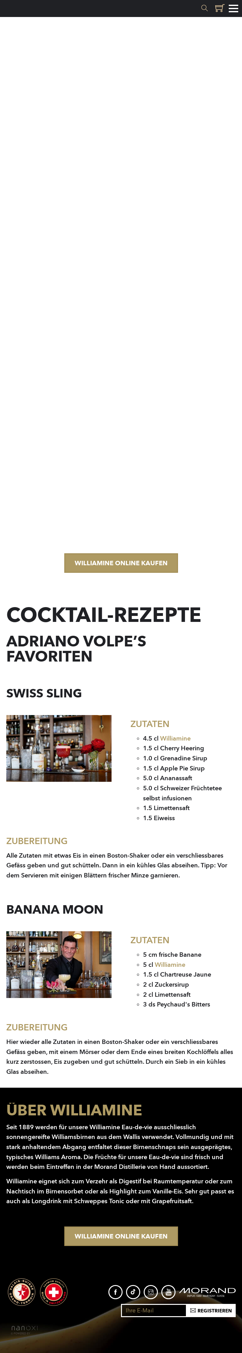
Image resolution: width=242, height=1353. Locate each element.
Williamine (175, 738)
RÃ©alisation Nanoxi (24, 1330)
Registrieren (215, 1311)
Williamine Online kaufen (121, 563)
